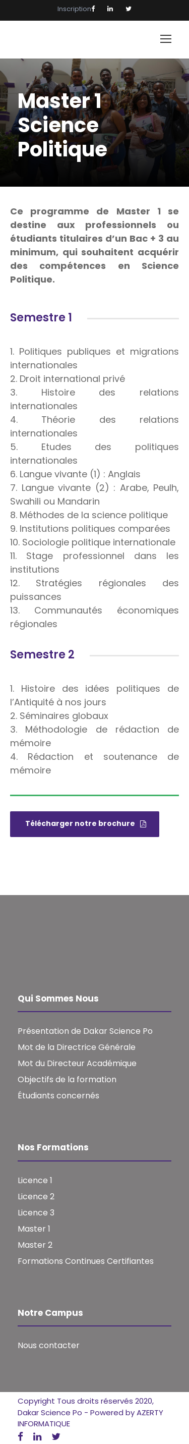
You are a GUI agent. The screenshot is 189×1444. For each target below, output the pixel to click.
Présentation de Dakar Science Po (85, 1031)
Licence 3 (36, 1212)
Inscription (74, 9)
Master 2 (35, 1245)
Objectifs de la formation (67, 1079)
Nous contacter (49, 1345)
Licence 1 (35, 1180)
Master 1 (34, 1229)
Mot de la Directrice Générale (77, 1047)
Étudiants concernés (58, 1095)
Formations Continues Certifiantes (86, 1261)
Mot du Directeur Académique (77, 1063)
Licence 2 (36, 1196)
